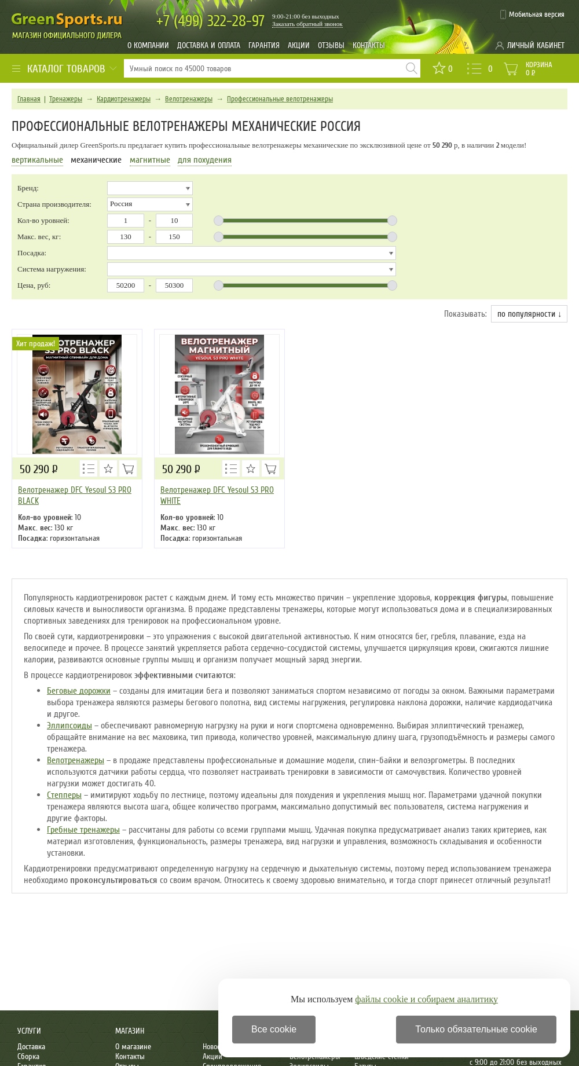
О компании (148, 45)
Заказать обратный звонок (307, 23)
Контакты (369, 45)
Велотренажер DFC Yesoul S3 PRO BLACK (74, 495)
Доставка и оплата (208, 45)
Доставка (31, 1047)
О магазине (133, 1047)
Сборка (28, 1056)
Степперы (64, 795)
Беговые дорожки (79, 691)
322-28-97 (210, 21)
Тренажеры (65, 99)
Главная (29, 99)
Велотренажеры (188, 99)
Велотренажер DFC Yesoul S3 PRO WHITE (217, 495)
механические (96, 160)
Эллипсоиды (69, 725)
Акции (299, 45)
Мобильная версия (537, 14)
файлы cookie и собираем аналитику (426, 999)
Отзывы (331, 45)
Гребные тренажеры (83, 830)
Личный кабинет (536, 45)
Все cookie (273, 1029)
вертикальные (37, 160)
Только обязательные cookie (476, 1029)
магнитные (150, 160)
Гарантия (264, 45)
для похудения (205, 160)
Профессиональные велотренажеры (280, 99)
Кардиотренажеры (124, 99)
